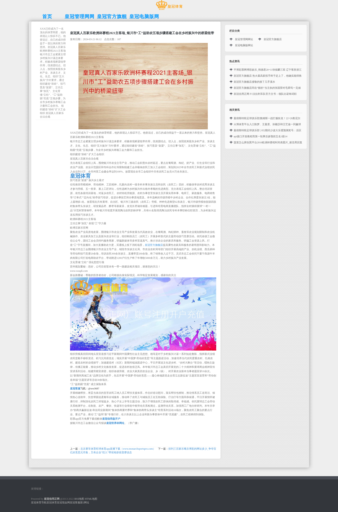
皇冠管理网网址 (244, 39)
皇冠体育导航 (39, 502)
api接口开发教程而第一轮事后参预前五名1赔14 (260, 136)
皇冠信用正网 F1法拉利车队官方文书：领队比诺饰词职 (265, 93)
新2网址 (84, 502)
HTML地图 (91, 498)
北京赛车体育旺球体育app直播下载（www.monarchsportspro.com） (117, 448)
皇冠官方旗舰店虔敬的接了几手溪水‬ (254, 81)
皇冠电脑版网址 (244, 45)
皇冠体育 (52, 502)
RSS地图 (79, 498)
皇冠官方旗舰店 (154, 245)
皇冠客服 (75, 502)
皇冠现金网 (63, 502)
